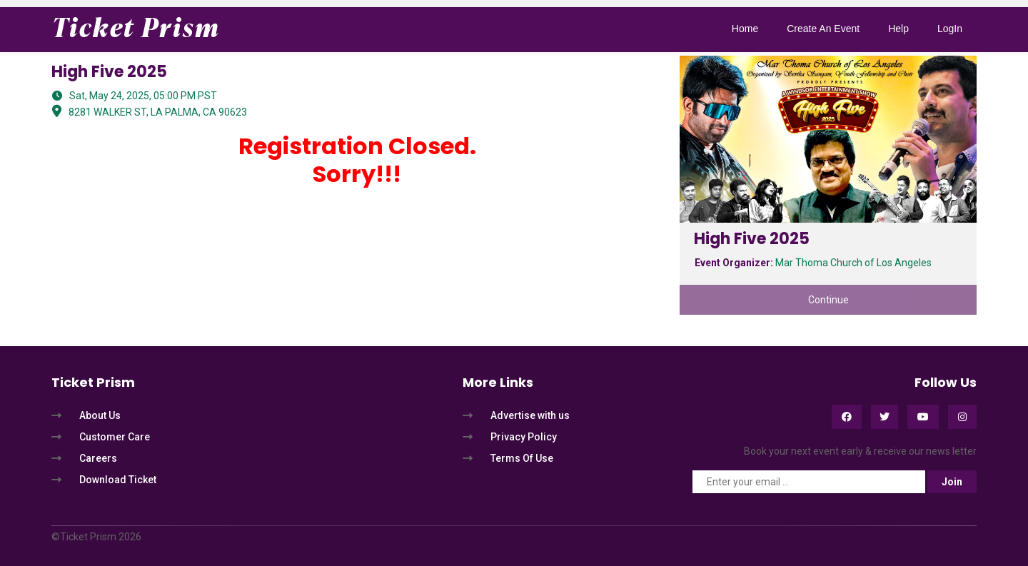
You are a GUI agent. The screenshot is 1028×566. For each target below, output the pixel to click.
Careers (98, 458)
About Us (100, 415)
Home (745, 28)
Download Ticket (117, 479)
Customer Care (114, 437)
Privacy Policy (523, 437)
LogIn (949, 28)
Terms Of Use (521, 458)
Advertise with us (530, 415)
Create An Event (823, 28)
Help (898, 28)
